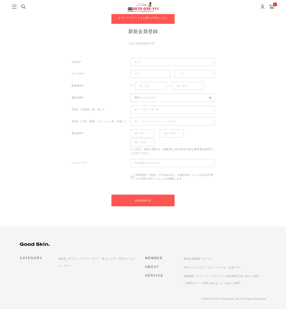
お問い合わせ (210, 283)
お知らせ (234, 267)
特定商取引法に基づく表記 (242, 276)
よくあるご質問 (230, 283)
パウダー (84, 258)
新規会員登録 (192, 258)
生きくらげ (109, 258)
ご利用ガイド (192, 283)
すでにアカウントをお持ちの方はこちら (143, 17)
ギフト (73, 258)
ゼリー (96, 258)
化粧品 (62, 258)
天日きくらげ (126, 258)
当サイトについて (194, 267)
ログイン (207, 258)
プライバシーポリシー (210, 276)
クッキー (63, 265)
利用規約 (140, 174)
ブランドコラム (217, 267)
